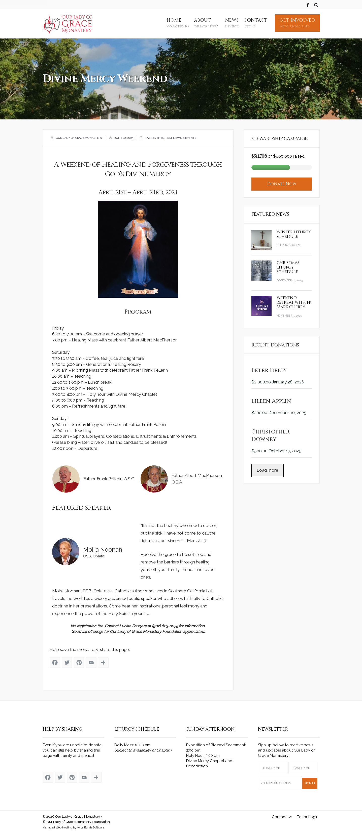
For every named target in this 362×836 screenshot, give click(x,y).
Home (178, 23)
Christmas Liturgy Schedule (288, 264)
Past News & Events (181, 136)
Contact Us (282, 815)
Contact (255, 23)
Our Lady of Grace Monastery (79, 136)
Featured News (270, 211)
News (232, 23)
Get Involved (297, 23)
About (206, 23)
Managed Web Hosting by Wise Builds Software (73, 826)
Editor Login (307, 815)
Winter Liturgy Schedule (294, 232)
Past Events (154, 136)
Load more (267, 467)
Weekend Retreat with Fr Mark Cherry (294, 299)
